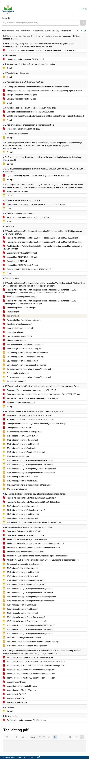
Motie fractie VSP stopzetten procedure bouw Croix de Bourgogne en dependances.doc (40, 560)
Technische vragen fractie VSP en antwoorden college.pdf (29, 670)
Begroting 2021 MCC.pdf (15, 261)
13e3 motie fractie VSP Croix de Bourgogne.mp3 (25, 646)
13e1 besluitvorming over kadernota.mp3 (22, 637)
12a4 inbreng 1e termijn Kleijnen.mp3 (20, 518)
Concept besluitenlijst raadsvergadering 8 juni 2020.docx (28, 112)
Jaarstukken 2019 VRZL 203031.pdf (20, 257)
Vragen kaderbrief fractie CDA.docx (19, 690)
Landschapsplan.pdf (13, 332)
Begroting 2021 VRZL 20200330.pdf (20, 253)
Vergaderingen (25, 31)
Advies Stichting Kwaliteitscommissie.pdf (22, 320)
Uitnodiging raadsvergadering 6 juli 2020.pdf (23, 59)
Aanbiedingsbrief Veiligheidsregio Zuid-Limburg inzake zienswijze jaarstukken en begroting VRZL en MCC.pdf (42, 247)
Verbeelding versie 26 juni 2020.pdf (19, 308)
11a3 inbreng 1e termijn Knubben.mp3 (21, 444)
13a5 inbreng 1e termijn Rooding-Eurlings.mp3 (24, 584)
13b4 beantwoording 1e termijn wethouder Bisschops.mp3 (29, 601)
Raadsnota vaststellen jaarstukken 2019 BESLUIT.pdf (27, 415)
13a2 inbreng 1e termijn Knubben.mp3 (21, 572)
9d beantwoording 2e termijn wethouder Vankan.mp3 (27, 377)
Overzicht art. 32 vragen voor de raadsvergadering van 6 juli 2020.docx (34, 204)
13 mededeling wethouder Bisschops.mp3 (22, 564)
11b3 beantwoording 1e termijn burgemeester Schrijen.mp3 (29, 468)
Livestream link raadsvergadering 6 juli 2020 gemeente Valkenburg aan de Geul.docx (40, 50)
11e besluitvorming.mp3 (15, 489)
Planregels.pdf (11, 312)
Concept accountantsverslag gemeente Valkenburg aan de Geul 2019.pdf (35, 423)
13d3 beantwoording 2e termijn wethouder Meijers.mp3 (28, 633)
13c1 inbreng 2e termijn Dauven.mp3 (20, 605)
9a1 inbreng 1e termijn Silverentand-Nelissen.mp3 (25, 353)
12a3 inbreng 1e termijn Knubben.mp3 (21, 514)
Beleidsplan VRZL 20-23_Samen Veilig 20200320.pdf (27, 269)
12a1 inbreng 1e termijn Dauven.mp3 (20, 506)
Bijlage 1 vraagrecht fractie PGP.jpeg (20, 95)
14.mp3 (8, 711)
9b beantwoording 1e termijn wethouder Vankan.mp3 (27, 369)
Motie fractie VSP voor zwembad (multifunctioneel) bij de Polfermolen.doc (35, 556)
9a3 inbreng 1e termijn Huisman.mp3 (20, 361)
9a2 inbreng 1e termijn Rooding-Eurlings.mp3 (23, 357)
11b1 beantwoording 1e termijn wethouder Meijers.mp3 (28, 460)
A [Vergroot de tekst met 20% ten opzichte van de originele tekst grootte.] (81, 30)
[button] (83, 23)
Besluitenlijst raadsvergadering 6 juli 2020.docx (24, 720)
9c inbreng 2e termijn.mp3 (16, 373)
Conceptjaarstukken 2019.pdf (17, 428)
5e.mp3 (8, 195)
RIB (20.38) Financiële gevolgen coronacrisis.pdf (25, 539)
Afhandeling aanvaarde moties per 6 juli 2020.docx (26, 217)
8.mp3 (7, 273)
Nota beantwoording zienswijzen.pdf (20, 297)
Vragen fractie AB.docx (14, 682)
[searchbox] (40, 23)
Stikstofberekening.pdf (14, 340)
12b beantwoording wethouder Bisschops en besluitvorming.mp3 (32, 522)
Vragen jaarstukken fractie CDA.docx (20, 686)
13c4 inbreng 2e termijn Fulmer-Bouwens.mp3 (24, 617)
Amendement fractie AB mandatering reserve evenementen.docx (31, 548)
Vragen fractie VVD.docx (15, 702)
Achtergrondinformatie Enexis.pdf (19, 402)
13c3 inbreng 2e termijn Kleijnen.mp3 (20, 613)
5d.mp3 (8, 180)
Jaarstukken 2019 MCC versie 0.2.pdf (20, 265)
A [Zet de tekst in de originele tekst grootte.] (77, 31)
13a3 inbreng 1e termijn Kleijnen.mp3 (20, 576)
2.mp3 (7, 77)
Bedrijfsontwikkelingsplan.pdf (17, 324)
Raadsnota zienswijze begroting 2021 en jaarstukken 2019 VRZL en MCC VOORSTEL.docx (42, 242)
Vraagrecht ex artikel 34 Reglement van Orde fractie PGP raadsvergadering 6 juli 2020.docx (42, 91)
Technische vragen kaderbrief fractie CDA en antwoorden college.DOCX (34, 666)
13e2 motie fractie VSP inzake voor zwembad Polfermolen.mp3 (31, 642)
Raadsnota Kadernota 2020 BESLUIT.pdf (22, 531)
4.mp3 (7, 120)
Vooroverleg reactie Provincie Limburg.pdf (22, 348)
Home (17, 31)
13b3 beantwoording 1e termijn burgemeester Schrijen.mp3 (29, 597)
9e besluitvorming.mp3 (14, 381)
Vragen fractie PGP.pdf (14, 694)
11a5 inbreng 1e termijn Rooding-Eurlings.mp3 (24, 452)
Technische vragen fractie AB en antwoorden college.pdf (28, 657)
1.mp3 (7, 68)
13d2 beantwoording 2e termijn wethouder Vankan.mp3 (28, 629)
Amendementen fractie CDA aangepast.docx (23, 552)
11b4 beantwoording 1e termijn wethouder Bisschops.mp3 (29, 473)
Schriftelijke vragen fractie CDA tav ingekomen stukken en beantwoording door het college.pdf (43, 116)
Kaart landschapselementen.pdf (18, 328)
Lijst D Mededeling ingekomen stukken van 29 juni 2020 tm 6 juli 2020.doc (36, 176)
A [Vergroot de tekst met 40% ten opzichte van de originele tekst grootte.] (85, 30)
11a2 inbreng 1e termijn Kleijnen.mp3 (20, 440)
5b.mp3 (8, 152)
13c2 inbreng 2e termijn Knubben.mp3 (21, 609)
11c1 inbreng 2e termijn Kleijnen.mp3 (20, 477)
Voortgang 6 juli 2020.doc (15, 191)
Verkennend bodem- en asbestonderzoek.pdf (23, 344)
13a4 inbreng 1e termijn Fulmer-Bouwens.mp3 (24, 580)
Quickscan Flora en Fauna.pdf (17, 336)
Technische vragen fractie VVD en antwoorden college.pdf (29, 678)
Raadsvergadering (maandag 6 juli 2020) (46, 31)
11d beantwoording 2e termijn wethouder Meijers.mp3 (27, 485)
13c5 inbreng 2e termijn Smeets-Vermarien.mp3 (24, 621)
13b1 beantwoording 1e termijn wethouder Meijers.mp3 (28, 588)
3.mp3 (7, 103)
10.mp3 (8, 406)
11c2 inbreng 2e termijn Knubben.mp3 (21, 481)
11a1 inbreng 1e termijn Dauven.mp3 (20, 436)
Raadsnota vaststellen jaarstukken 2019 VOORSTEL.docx (28, 419)
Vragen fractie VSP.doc (14, 698)
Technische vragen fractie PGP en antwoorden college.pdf (29, 674)
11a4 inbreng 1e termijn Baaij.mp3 (19, 448)
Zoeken (4, 18)
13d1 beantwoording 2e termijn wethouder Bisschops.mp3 (29, 625)
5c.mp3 (8, 164)
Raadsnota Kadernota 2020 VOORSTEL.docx (23, 535)
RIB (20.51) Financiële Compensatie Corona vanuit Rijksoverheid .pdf (33, 543)
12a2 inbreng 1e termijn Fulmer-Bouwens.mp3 (24, 510)
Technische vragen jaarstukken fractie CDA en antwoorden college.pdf (34, 661)
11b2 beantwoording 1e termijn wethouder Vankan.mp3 (28, 464)
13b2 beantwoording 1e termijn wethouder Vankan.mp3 (28, 593)
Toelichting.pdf (11, 316)
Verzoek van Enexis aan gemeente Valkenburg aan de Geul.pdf (31, 398)
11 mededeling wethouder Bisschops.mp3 (22, 432)
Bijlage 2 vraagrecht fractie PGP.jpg (19, 99)
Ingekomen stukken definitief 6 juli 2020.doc (23, 129)
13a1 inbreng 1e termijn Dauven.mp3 (20, 568)
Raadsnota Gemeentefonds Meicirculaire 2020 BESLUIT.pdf (29, 498)
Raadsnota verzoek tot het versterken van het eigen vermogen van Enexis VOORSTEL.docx (42, 394)
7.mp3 (7, 221)
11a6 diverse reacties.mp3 (16, 456)
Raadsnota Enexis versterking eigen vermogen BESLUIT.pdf (29, 390)
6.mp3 (7, 208)
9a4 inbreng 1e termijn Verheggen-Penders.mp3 (24, 365)
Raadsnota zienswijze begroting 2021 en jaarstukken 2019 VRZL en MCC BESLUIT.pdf (40, 238)
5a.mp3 (8, 138)
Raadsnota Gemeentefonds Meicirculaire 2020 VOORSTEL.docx (31, 502)
